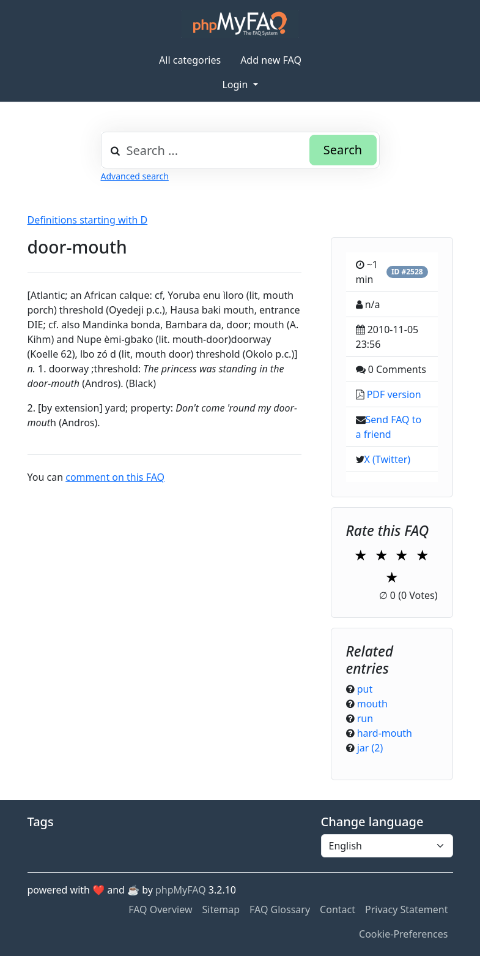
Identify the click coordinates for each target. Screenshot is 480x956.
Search (342, 149)
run (365, 718)
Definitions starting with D (88, 220)
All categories (190, 60)
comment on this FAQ (114, 477)
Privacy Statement (406, 909)
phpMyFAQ (180, 890)
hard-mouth (384, 733)
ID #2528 (407, 271)
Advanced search (135, 176)
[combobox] (240, 150)
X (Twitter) (387, 459)
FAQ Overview (160, 909)
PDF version (394, 394)
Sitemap (221, 909)
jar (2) (370, 748)
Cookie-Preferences (403, 934)
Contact (337, 909)
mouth (372, 703)
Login (236, 84)
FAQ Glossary (279, 909)
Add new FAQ (270, 60)
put (365, 689)
